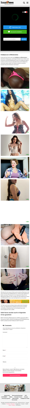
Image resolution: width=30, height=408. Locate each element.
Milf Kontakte (15, 398)
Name (4, 350)
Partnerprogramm (6, 398)
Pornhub (8, 403)
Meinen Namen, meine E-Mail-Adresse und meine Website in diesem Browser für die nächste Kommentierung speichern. (13, 371)
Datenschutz (7, 395)
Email (4, 356)
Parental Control (18, 397)
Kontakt (26, 397)
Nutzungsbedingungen (17, 395)
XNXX (10, 405)
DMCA (10, 397)
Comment (5, 332)
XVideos (13, 405)
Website (4, 361)
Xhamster (13, 403)
